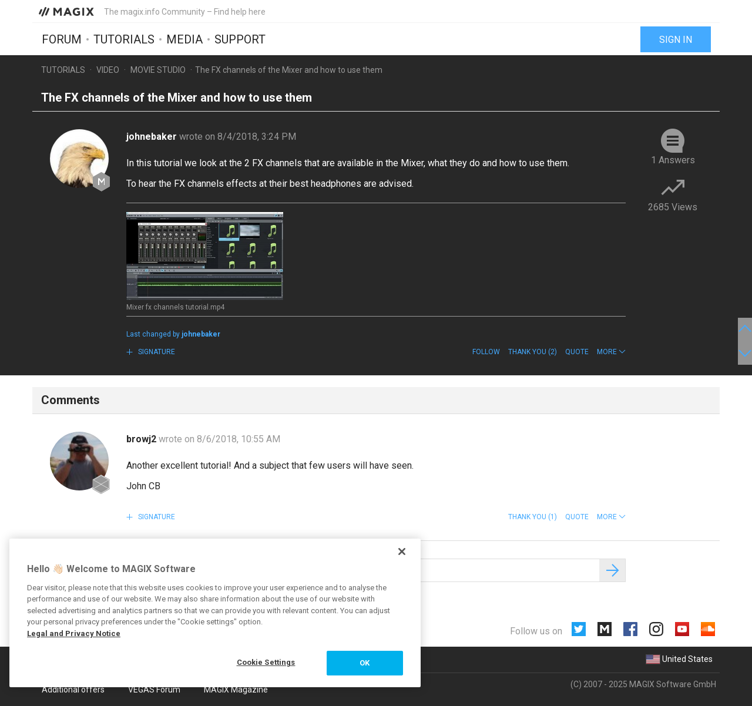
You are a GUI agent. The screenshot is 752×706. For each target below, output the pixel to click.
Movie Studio (158, 70)
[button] (611, 352)
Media (184, 39)
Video (107, 70)
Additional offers (73, 689)
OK (365, 662)
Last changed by (173, 334)
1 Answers (673, 160)
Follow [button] (486, 352)
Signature (155, 352)
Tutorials (124, 39)
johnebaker (152, 136)
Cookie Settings (266, 662)
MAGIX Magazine (236, 689)
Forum (62, 39)
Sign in (675, 39)
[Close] (402, 551)
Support (240, 39)
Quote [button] (577, 352)
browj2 (142, 439)
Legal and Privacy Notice (73, 633)
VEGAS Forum (154, 689)
